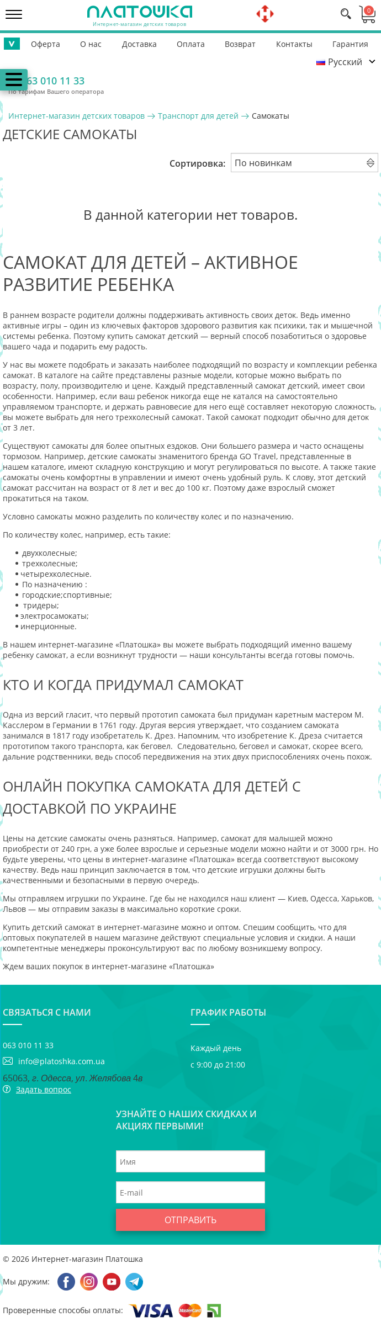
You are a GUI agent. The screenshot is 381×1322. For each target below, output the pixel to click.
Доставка (105, 42)
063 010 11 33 (52, 80)
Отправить (190, 1220)
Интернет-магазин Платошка (87, 1259)
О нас (63, 42)
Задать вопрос (43, 1089)
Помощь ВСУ (347, 42)
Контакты (241, 42)
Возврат (193, 42)
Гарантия (291, 42)
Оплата (150, 42)
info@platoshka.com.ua (61, 1061)
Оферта (24, 42)
